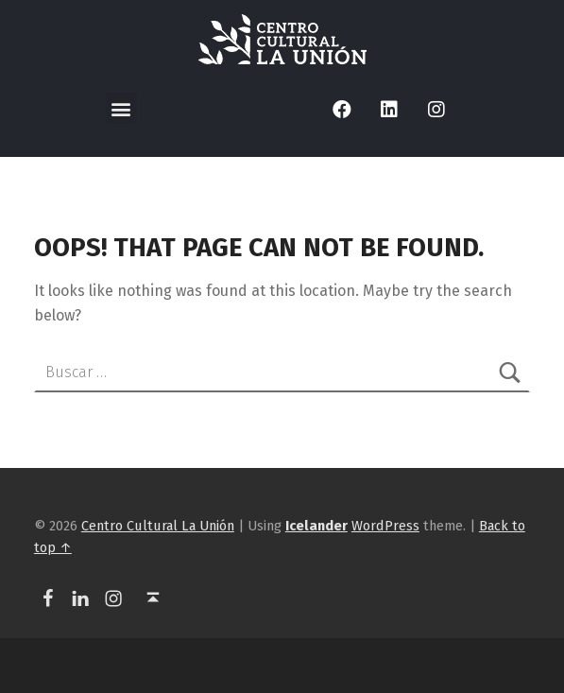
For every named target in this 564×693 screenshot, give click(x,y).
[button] (121, 108)
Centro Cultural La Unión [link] (157, 525)
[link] (282, 39)
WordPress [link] (385, 525)
